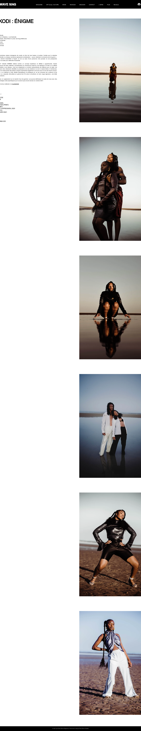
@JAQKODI (15, 84)
